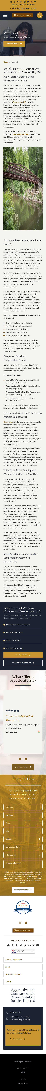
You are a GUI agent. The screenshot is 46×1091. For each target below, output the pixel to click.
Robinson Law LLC (19, 102)
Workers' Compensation (13, 960)
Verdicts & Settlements (13, 974)
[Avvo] (11, 2)
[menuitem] (22, 1079)
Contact (8, 982)
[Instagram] (25, 2)
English (18, 951)
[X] (32, 2)
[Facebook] (18, 2)
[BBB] (14, 2)
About (7, 967)
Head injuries (8, 422)
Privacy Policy (23, 1083)
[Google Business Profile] (21, 2)
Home (5, 62)
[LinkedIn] (28, 2)
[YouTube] (35, 2)
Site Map (23, 1079)
